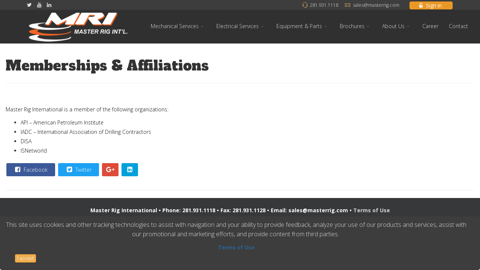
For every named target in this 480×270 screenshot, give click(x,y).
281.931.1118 (324, 5)
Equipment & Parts (299, 26)
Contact (458, 26)
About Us (393, 26)
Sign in (430, 5)
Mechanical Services (175, 26)
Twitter (78, 169)
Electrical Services (237, 26)
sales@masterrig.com (376, 5)
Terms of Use (371, 210)
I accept (25, 258)
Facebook (30, 169)
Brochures (352, 26)
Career (430, 26)
